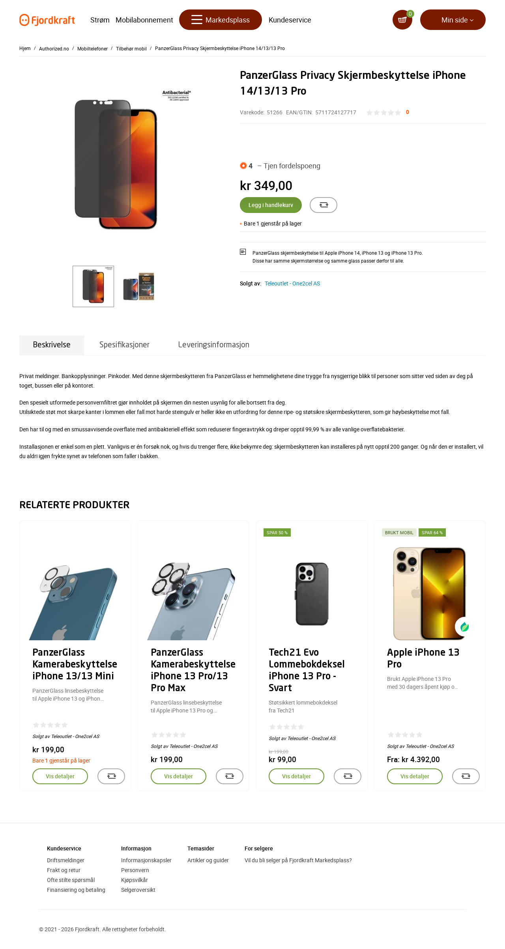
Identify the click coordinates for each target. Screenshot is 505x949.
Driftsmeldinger (65, 860)
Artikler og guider (208, 860)
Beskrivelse (52, 345)
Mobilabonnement (144, 19)
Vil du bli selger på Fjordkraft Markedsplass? (298, 860)
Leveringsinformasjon (213, 345)
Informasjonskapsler (146, 860)
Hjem (25, 48)
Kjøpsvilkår (134, 880)
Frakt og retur (63, 870)
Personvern (135, 870)
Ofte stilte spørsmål (71, 880)
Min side (454, 19)
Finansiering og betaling (76, 889)
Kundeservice (290, 19)
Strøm (100, 19)
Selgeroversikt (138, 889)
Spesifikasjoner (124, 345)
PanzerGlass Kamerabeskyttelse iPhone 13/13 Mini (74, 665)
